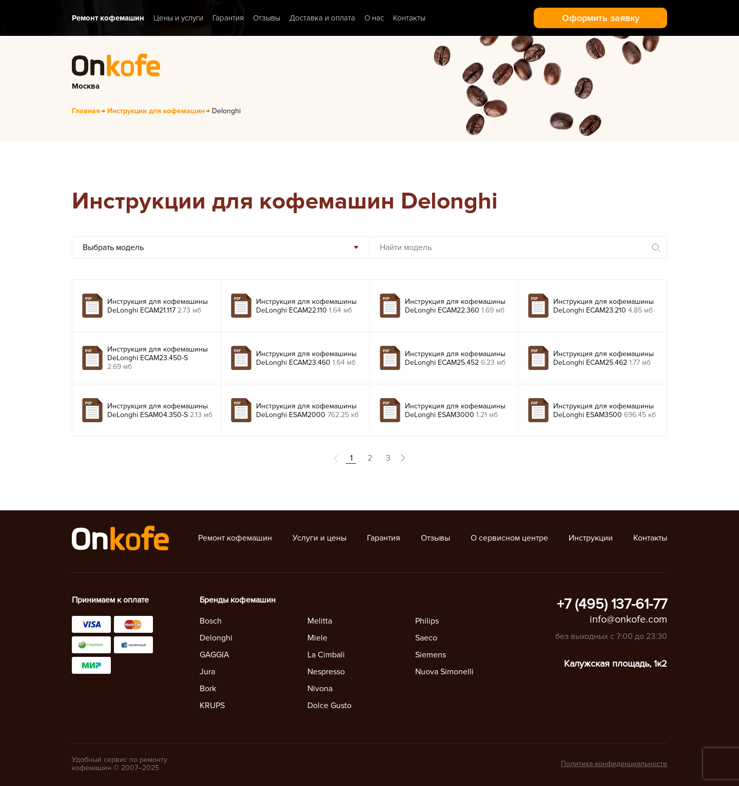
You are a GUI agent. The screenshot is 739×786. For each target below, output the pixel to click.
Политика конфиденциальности (614, 763)
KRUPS (212, 705)
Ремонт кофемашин (108, 18)
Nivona (320, 689)
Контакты (409, 18)
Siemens (430, 655)
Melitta (319, 621)
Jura (207, 672)
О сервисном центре (509, 538)
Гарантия (228, 18)
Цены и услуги (178, 18)
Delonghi (216, 638)
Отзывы (266, 18)
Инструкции (591, 538)
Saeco (426, 638)
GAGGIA (214, 655)
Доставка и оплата (322, 18)
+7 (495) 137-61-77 (612, 604)
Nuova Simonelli (444, 672)
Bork (208, 689)
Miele (317, 638)
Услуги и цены (319, 538)
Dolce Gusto (329, 705)
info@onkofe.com (628, 619)
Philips (427, 621)
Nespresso (326, 672)
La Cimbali (326, 655)
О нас (374, 18)
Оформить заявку (600, 18)
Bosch (211, 621)
